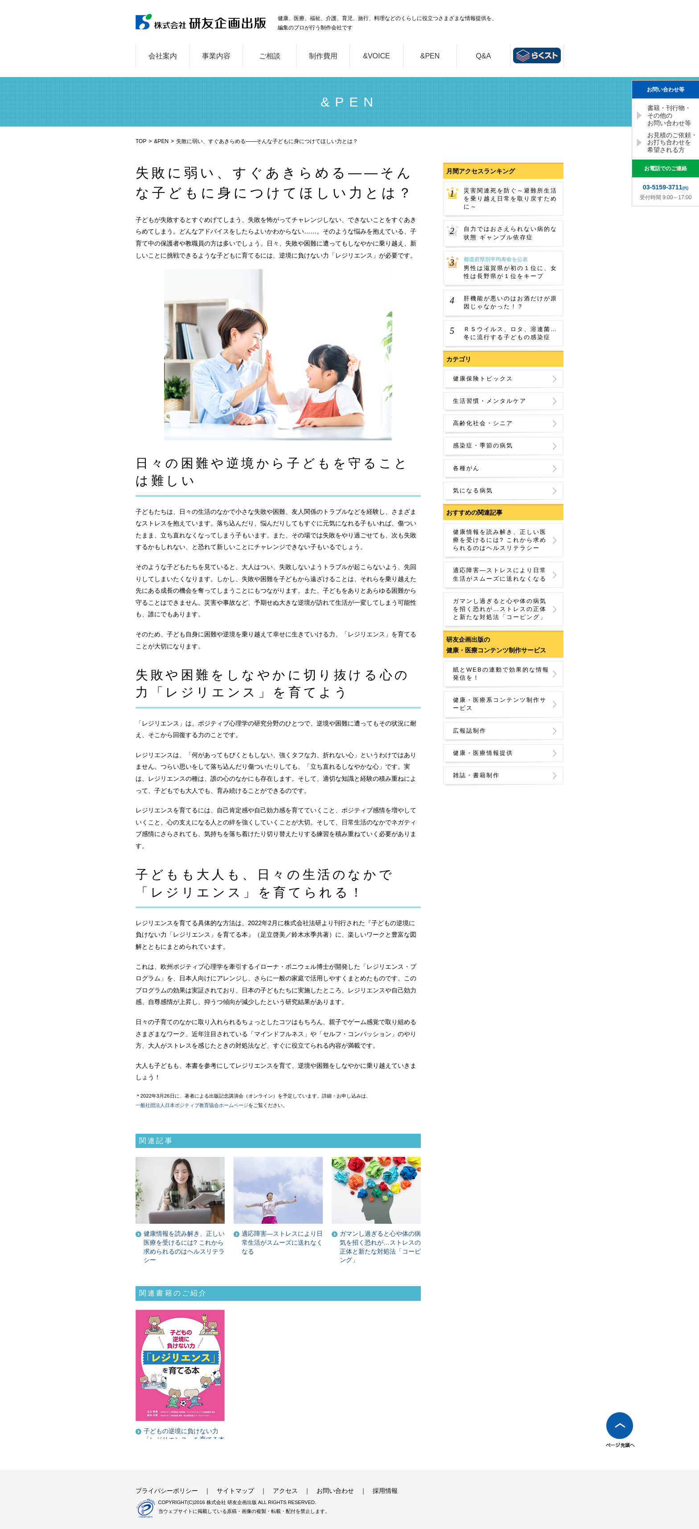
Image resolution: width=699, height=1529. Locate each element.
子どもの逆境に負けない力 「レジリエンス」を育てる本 (184, 1435)
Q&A (483, 56)
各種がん (466, 468)
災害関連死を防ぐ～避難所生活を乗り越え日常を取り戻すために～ (510, 198)
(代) (665, 187)
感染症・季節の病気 (483, 445)
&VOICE (376, 56)
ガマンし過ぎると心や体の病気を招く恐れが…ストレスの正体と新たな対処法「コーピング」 (500, 609)
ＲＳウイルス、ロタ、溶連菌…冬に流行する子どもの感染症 (510, 333)
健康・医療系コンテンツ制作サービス (500, 704)
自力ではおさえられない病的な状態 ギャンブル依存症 (510, 232)
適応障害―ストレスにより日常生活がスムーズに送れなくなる (500, 574)
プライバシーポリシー (167, 1490)
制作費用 (323, 56)
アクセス (285, 1490)
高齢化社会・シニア (483, 423)
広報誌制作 (469, 730)
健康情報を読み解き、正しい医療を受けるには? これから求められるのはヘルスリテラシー (500, 540)
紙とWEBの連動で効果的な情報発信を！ (501, 673)
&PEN (430, 56)
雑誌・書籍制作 (476, 775)
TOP (141, 141)
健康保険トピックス (483, 378)
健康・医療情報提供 (483, 753)
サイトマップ (235, 1490)
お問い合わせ (335, 1490)
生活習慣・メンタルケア (489, 401)
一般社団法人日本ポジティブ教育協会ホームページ (192, 1105)
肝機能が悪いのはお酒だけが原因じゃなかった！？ (510, 302)
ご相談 (269, 56)
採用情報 (385, 1490)
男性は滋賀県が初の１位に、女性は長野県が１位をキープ (511, 267)
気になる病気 (473, 490)
